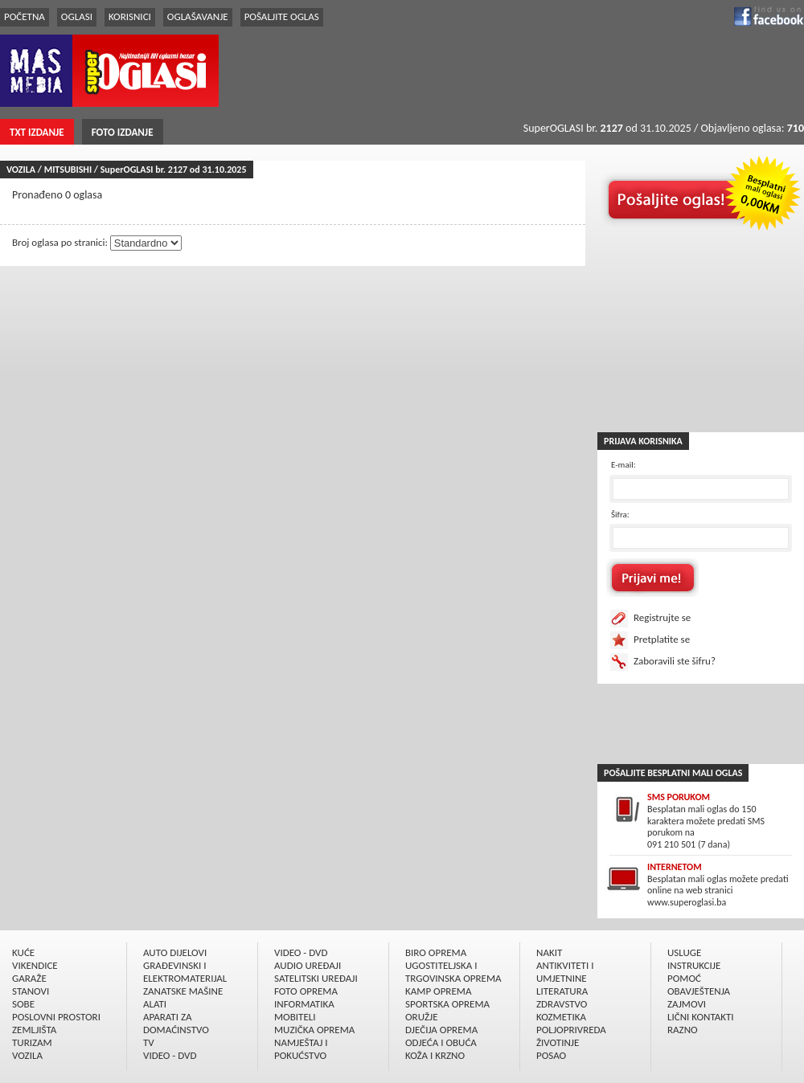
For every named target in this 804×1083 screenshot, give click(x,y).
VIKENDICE (35, 965)
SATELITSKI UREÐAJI (316, 978)
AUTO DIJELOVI (175, 952)
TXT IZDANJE (37, 132)
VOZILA (27, 1055)
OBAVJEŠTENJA (698, 991)
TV (148, 1042)
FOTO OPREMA (306, 991)
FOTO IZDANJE (123, 132)
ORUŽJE (421, 1017)
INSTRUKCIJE (693, 965)
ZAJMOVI (686, 1004)
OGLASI (76, 16)
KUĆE (23, 952)
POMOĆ (684, 978)
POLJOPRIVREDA (571, 1030)
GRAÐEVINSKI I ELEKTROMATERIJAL (185, 971)
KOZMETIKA (561, 1017)
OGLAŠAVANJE (197, 16)
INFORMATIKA (304, 1004)
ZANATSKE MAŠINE (183, 991)
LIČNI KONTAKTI (700, 1017)
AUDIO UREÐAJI (307, 965)
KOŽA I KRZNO (435, 1055)
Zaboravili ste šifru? (675, 661)
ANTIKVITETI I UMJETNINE (564, 971)
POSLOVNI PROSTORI (56, 1017)
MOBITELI (295, 1017)
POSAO (551, 1055)
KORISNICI (130, 16)
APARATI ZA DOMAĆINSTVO (176, 1023)
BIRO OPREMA (435, 952)
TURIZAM (32, 1042)
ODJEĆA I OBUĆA (441, 1042)
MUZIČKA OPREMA (314, 1030)
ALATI (154, 1004)
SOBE (23, 1004)
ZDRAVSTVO (561, 1004)
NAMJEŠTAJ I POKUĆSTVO (301, 1048)
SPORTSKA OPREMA (447, 1004)
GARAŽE (29, 978)
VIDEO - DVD (169, 1055)
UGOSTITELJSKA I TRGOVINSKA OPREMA (453, 971)
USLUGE (684, 952)
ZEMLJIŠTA (34, 1030)
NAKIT (549, 952)
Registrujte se (662, 617)
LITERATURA (562, 991)
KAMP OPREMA (438, 991)
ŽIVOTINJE (557, 1042)
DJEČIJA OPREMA (441, 1030)
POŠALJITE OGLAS (281, 16)
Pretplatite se (662, 639)
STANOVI (30, 991)
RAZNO (682, 1030)
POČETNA (24, 16)
